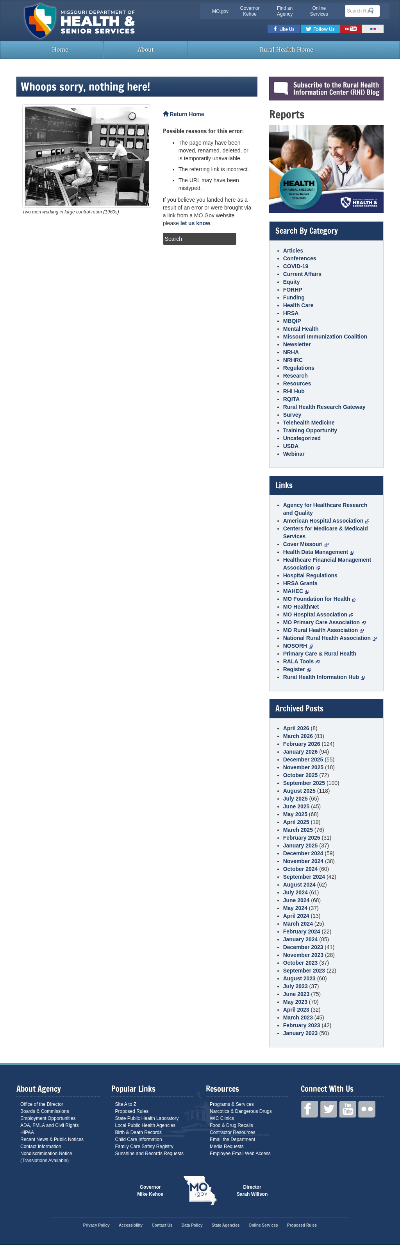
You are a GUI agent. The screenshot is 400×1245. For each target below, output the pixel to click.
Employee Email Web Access (240, 1153)
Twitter (320, 29)
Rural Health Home (286, 50)
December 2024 (303, 853)
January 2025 (300, 845)
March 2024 (298, 924)
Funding (294, 297)
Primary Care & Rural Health (320, 653)
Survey (292, 415)
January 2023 (300, 1033)
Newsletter (297, 344)
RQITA (291, 399)
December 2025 (303, 759)
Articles (293, 250)
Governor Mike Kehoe (150, 1190)
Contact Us (162, 1225)
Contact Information (40, 1146)
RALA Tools (301, 661)
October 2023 (300, 963)
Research (295, 376)
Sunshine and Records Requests (149, 1153)
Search (373, 10)
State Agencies (225, 1225)
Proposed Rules (131, 1111)
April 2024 (296, 916)
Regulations (298, 368)
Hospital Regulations (310, 575)
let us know (195, 223)
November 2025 (303, 767)
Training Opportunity (310, 430)
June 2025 (296, 806)
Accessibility (131, 1225)
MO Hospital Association (318, 614)
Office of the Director (41, 1104)
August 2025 (299, 791)
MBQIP (292, 321)
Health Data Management (318, 552)
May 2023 (295, 1002)
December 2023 (303, 947)
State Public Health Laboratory (147, 1118)
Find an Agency (285, 11)
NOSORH (298, 646)
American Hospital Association (326, 521)
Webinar (294, 454)
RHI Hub (294, 391)
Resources (297, 383)
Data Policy (192, 1225)
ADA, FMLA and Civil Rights (49, 1125)
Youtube (351, 29)
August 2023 (299, 978)
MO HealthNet (301, 607)
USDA (291, 446)
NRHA (291, 352)
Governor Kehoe (249, 11)
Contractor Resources (232, 1132)
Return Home (183, 114)
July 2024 (295, 892)
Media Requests (227, 1146)
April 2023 (296, 1010)
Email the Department (232, 1139)
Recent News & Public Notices (52, 1139)
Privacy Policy (96, 1225)
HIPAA (27, 1132)
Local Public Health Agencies (145, 1125)
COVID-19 (296, 266)
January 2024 (300, 939)
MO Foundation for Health (319, 599)
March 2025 (298, 830)
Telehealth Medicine (309, 422)
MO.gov (220, 11)
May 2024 (295, 908)
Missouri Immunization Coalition (325, 336)
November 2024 (303, 861)
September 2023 (304, 970)
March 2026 (298, 736)
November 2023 (303, 955)
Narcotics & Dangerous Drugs (241, 1111)
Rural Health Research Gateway (324, 407)
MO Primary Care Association (324, 622)
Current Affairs (302, 274)
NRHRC (293, 360)
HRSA (291, 313)
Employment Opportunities (47, 1118)
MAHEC (296, 591)
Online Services (319, 11)
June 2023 (296, 994)
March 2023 (298, 1017)
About (146, 50)
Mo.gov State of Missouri (200, 1191)
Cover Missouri (306, 544)
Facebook (284, 29)
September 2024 (304, 877)
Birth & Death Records (138, 1132)
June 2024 (296, 900)
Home (59, 50)
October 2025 (300, 775)
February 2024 (301, 931)
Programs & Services (232, 1104)
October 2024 (300, 869)
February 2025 (301, 838)
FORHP (292, 290)
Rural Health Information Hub (324, 677)
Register (297, 669)
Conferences (299, 258)
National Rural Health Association (330, 638)
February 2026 (301, 744)
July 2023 (295, 986)
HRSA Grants (300, 583)
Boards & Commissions (44, 1111)
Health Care (298, 305)
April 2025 (296, 822)
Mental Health (301, 329)
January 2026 (300, 752)
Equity (291, 282)
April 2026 (296, 728)
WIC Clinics (222, 1118)
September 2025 (304, 783)
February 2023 (301, 1025)
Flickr (373, 29)
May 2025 (295, 814)
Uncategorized (302, 438)
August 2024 (299, 884)
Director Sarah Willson (252, 1190)
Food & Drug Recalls (231, 1125)
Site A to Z (126, 1104)
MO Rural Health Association (323, 630)
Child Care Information (138, 1139)
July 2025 (295, 798)
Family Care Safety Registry (144, 1146)
